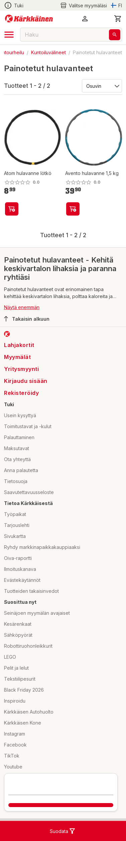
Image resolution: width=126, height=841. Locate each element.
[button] (85, 19)
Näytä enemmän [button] (21, 307)
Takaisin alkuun (26, 318)
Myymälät (17, 357)
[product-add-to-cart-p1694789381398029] (11, 209)
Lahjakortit (19, 345)
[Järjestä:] (101, 85)
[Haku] (114, 34)
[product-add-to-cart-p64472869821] (73, 209)
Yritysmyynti (21, 369)
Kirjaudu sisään (25, 381)
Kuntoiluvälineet (48, 52)
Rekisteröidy (21, 393)
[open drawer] (9, 35)
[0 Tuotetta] (118, 19)
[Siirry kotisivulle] (29, 19)
